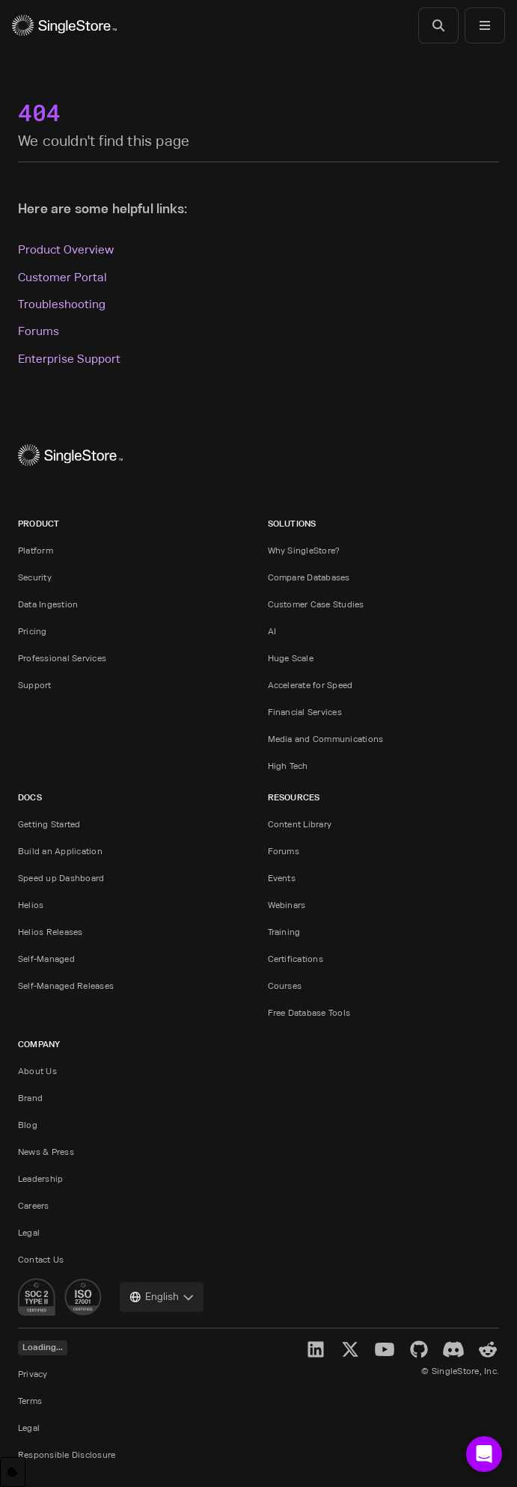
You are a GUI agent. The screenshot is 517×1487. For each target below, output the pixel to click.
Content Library (300, 824)
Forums (38, 331)
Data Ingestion (48, 604)
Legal (29, 1232)
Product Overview (66, 249)
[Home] (64, 25)
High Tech (288, 765)
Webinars (287, 904)
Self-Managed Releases (66, 985)
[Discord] (453, 1349)
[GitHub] (419, 1349)
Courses (285, 985)
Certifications (295, 958)
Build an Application (60, 850)
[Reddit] (488, 1349)
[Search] (438, 25)
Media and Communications (326, 738)
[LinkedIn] (316, 1349)
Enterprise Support (69, 359)
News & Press (46, 1151)
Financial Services (305, 711)
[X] (350, 1349)
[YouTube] (384, 1349)
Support (35, 684)
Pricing (32, 631)
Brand (30, 1097)
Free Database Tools (309, 1012)
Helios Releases (50, 931)
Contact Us (41, 1259)
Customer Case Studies (316, 604)
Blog (27, 1124)
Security (35, 577)
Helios (30, 904)
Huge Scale (290, 657)
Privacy (33, 1373)
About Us (37, 1070)
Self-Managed (46, 958)
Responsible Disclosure (66, 1454)
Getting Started (49, 824)
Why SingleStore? (304, 550)
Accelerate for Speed (310, 684)
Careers (33, 1205)
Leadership (40, 1178)
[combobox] (162, 1297)
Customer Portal (62, 277)
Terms (30, 1400)
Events (282, 877)
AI (272, 631)
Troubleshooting (61, 304)
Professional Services (62, 657)
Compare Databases (309, 577)
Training (284, 931)
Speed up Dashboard (61, 877)
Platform (35, 550)
